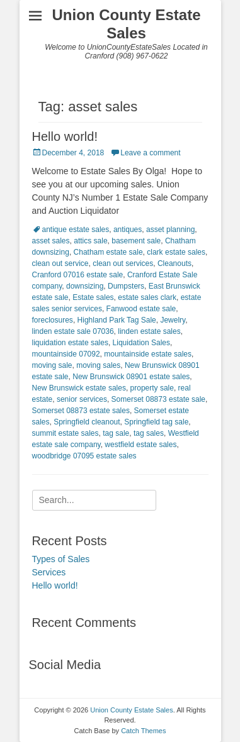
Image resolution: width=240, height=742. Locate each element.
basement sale (136, 240)
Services (49, 572)
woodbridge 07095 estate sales (84, 455)
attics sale (90, 240)
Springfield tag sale (156, 422)
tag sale (116, 433)
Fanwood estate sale (141, 308)
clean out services (123, 263)
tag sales (149, 433)
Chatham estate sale (108, 252)
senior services (82, 399)
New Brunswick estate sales (79, 388)
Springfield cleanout (87, 422)
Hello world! (65, 136)
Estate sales (92, 297)
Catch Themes (143, 730)
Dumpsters (126, 286)
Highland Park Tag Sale (116, 320)
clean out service (60, 263)
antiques (127, 229)
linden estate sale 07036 (73, 331)
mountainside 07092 (66, 354)
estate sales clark (147, 297)
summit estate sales (65, 433)
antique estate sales (76, 229)
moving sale (52, 365)
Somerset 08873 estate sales (81, 410)
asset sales (51, 240)
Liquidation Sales (141, 342)
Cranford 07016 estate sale (77, 274)
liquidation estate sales (70, 342)
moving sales (98, 365)
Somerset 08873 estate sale (158, 399)
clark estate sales (176, 252)
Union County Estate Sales (126, 24)
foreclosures (52, 320)
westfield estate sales (140, 444)
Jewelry (172, 320)
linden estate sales (149, 331)
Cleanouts (174, 263)
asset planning (170, 229)
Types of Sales (61, 559)
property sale (152, 388)
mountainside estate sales (147, 354)
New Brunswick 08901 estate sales (131, 376)
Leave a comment (150, 152)
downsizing (84, 286)
